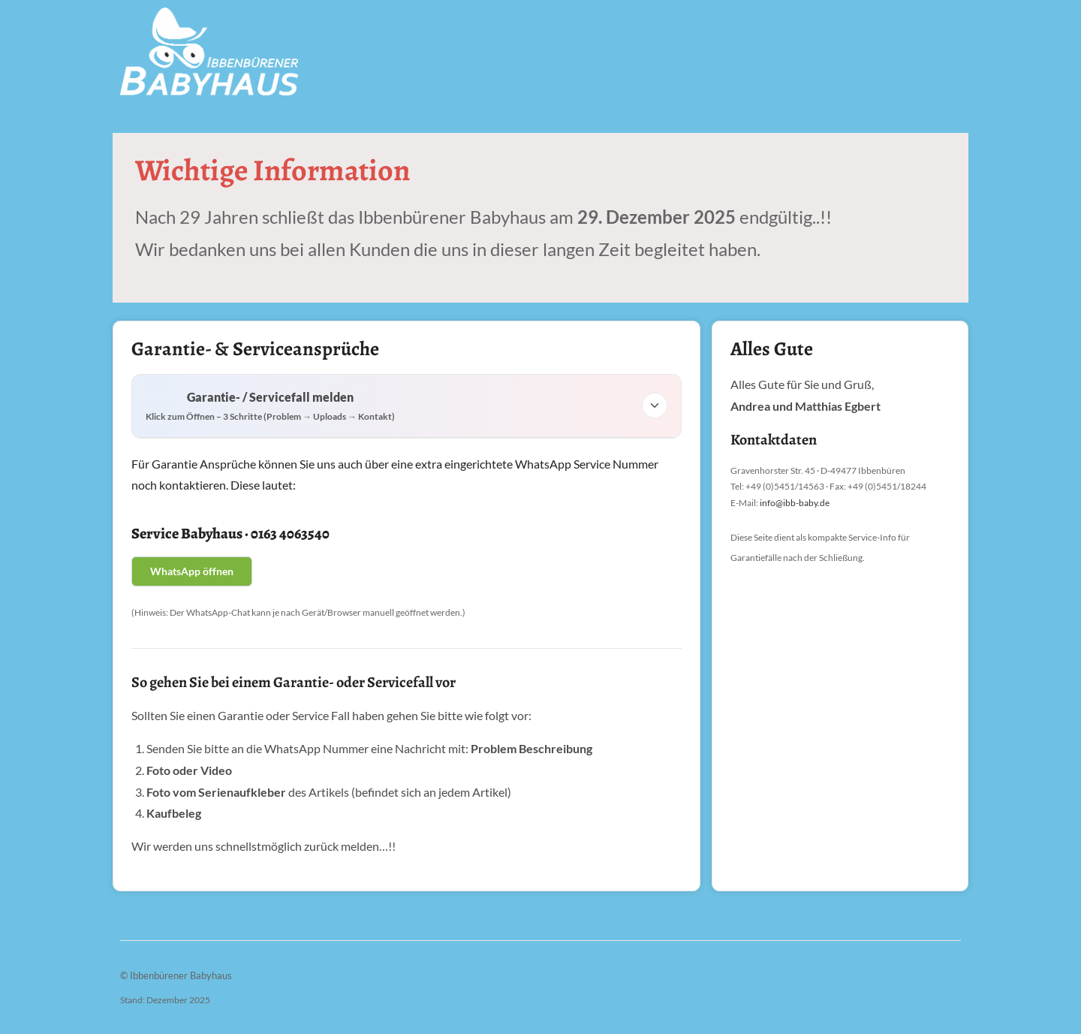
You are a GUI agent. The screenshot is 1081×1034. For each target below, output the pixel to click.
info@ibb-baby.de (795, 502)
